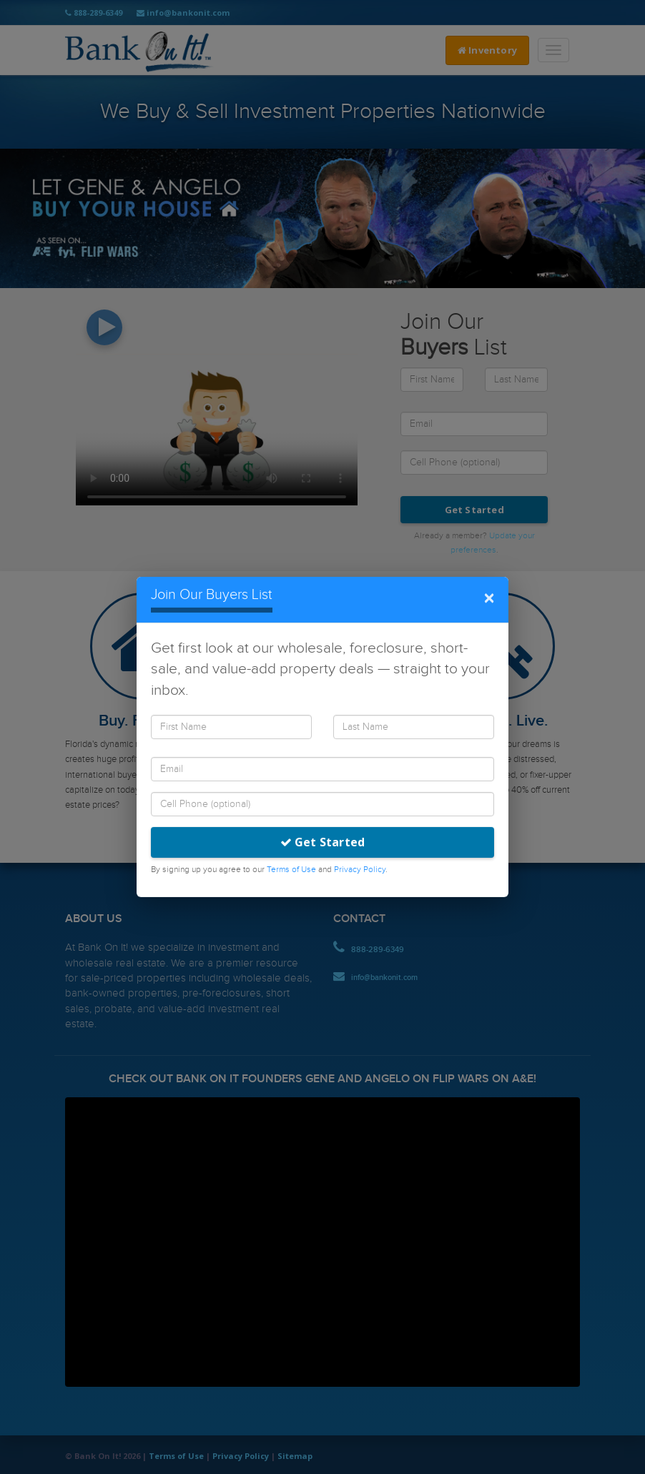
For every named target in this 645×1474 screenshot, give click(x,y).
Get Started (322, 842)
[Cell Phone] (322, 804)
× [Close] (488, 599)
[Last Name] (413, 727)
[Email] (322, 769)
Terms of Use (291, 869)
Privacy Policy (359, 869)
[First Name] (231, 727)
